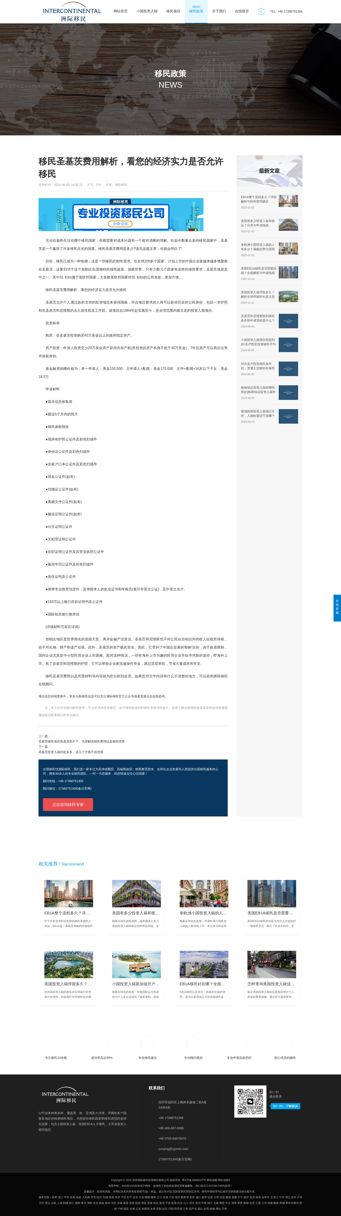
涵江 (198, 1197)
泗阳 (89, 1203)
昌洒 (137, 1203)
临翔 (173, 1203)
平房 (66, 1197)
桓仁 (71, 1203)
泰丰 (83, 1203)
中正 (228, 1203)
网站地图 (212, 1180)
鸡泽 (117, 1197)
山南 (53, 1203)
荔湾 (162, 1203)
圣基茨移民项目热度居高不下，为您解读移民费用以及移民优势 (81, 741)
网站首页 (121, 9)
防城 (65, 1203)
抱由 (101, 1203)
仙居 (210, 1197)
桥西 (240, 1203)
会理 (206, 1208)
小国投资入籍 (147, 9)
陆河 (99, 1197)
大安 (141, 1197)
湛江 (60, 1197)
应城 (105, 1197)
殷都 (246, 1203)
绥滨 (177, 1197)
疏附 (77, 1203)
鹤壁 (222, 1203)
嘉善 (125, 1203)
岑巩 (93, 1197)
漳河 (191, 1203)
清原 (131, 1203)
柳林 (153, 1197)
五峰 (216, 1203)
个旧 (171, 1197)
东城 (149, 1203)
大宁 (240, 1197)
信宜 (252, 1203)
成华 (204, 1197)
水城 (165, 1197)
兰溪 (258, 1203)
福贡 (126, 1208)
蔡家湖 (185, 1197)
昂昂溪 (178, 1208)
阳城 (282, 1203)
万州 (224, 1208)
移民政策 (196, 9)
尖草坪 (266, 1197)
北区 (113, 1203)
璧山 (47, 1203)
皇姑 (155, 1203)
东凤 (72, 1197)
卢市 (299, 1197)
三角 (185, 1208)
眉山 (200, 1208)
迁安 (135, 1197)
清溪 (111, 1197)
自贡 (222, 1197)
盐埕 (164, 1208)
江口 (159, 1197)
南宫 (258, 1197)
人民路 (86, 1197)
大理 (216, 1197)
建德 (228, 1197)
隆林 (276, 1203)
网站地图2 (224, 1180)
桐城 (212, 1208)
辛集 (204, 1203)
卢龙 (123, 1197)
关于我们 (219, 9)
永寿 (153, 1208)
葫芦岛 (193, 1208)
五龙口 (274, 1197)
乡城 (119, 1203)
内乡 (180, 1203)
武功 (198, 1203)
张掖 (270, 1203)
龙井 (192, 1197)
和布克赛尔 (292, 1203)
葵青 (234, 1203)
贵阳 (158, 1208)
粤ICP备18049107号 (194, 1180)
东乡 (95, 1203)
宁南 (120, 1208)
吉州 (293, 1197)
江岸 (264, 1203)
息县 (78, 1197)
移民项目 (173, 9)
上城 (59, 1203)
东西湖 (145, 1208)
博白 (218, 1208)
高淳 (252, 1197)
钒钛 (107, 1203)
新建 (234, 1197)
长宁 (129, 1197)
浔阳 (171, 1208)
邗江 (287, 1197)
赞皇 (144, 1203)
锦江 (210, 1203)
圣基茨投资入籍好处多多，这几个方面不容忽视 (70, 752)
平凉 (167, 1203)
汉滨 (41, 1203)
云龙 (138, 1208)
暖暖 (147, 1197)
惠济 (246, 1197)
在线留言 (242, 9)
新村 (54, 1197)
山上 (186, 1203)
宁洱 (281, 1197)
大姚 (132, 1208)
